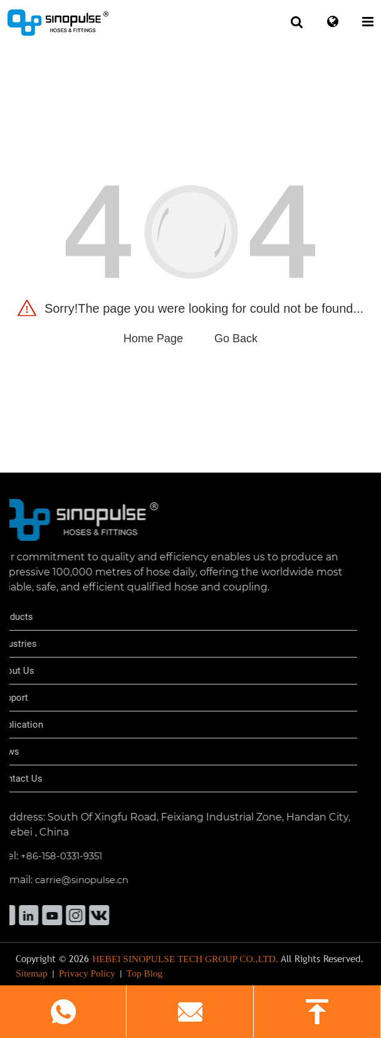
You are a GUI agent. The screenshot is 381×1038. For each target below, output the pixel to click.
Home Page (153, 338)
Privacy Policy (87, 978)
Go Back (236, 338)
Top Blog (145, 978)
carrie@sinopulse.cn (60, 880)
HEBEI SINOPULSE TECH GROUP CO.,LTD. (185, 963)
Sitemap (31, 978)
